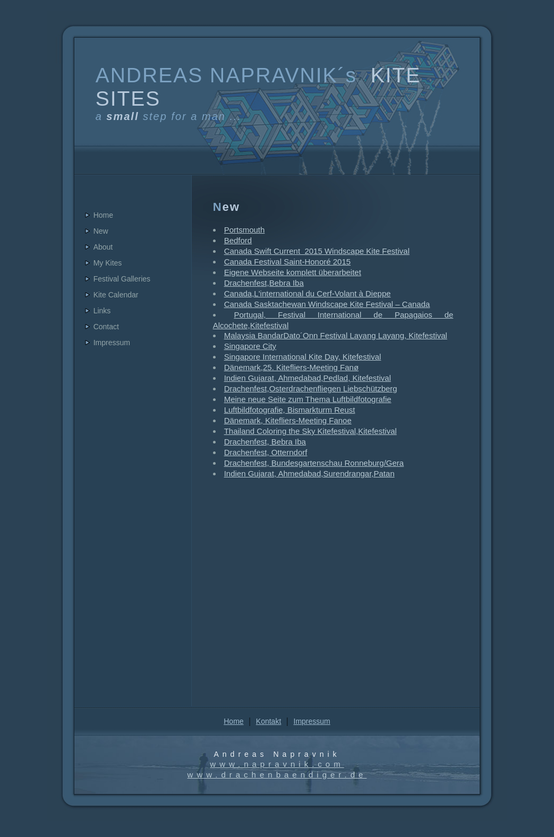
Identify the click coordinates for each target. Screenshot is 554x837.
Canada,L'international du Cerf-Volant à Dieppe (307, 293)
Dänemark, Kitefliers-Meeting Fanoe (288, 420)
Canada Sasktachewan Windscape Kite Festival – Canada (327, 304)
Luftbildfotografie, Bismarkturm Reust (289, 409)
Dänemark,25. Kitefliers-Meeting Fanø (291, 367)
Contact (106, 326)
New (100, 231)
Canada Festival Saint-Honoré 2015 (287, 261)
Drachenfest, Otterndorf (266, 452)
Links (102, 310)
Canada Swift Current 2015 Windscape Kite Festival (317, 250)
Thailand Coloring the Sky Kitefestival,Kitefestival (310, 430)
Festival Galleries (121, 279)
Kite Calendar (116, 295)
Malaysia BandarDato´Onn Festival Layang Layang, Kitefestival (335, 335)
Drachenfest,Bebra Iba (264, 282)
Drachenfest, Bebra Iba (265, 441)
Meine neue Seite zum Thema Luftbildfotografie (307, 399)
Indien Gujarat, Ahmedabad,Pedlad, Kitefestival (307, 377)
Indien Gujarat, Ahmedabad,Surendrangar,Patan (309, 473)
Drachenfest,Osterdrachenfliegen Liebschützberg (310, 388)
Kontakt (268, 721)
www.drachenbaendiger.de (277, 774)
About (103, 247)
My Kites (107, 263)
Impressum (111, 342)
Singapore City (250, 346)
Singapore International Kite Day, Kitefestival (302, 356)
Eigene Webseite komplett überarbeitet (292, 272)
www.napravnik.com (277, 763)
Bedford (238, 240)
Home (103, 215)
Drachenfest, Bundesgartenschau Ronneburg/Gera (314, 462)
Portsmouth (244, 229)
